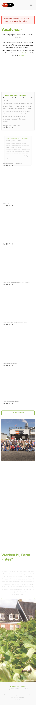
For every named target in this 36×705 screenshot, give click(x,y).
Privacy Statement (18, 695)
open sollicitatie (22, 53)
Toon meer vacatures (18, 413)
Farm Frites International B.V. (18, 686)
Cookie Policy (27, 695)
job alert (21, 55)
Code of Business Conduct (17, 697)
